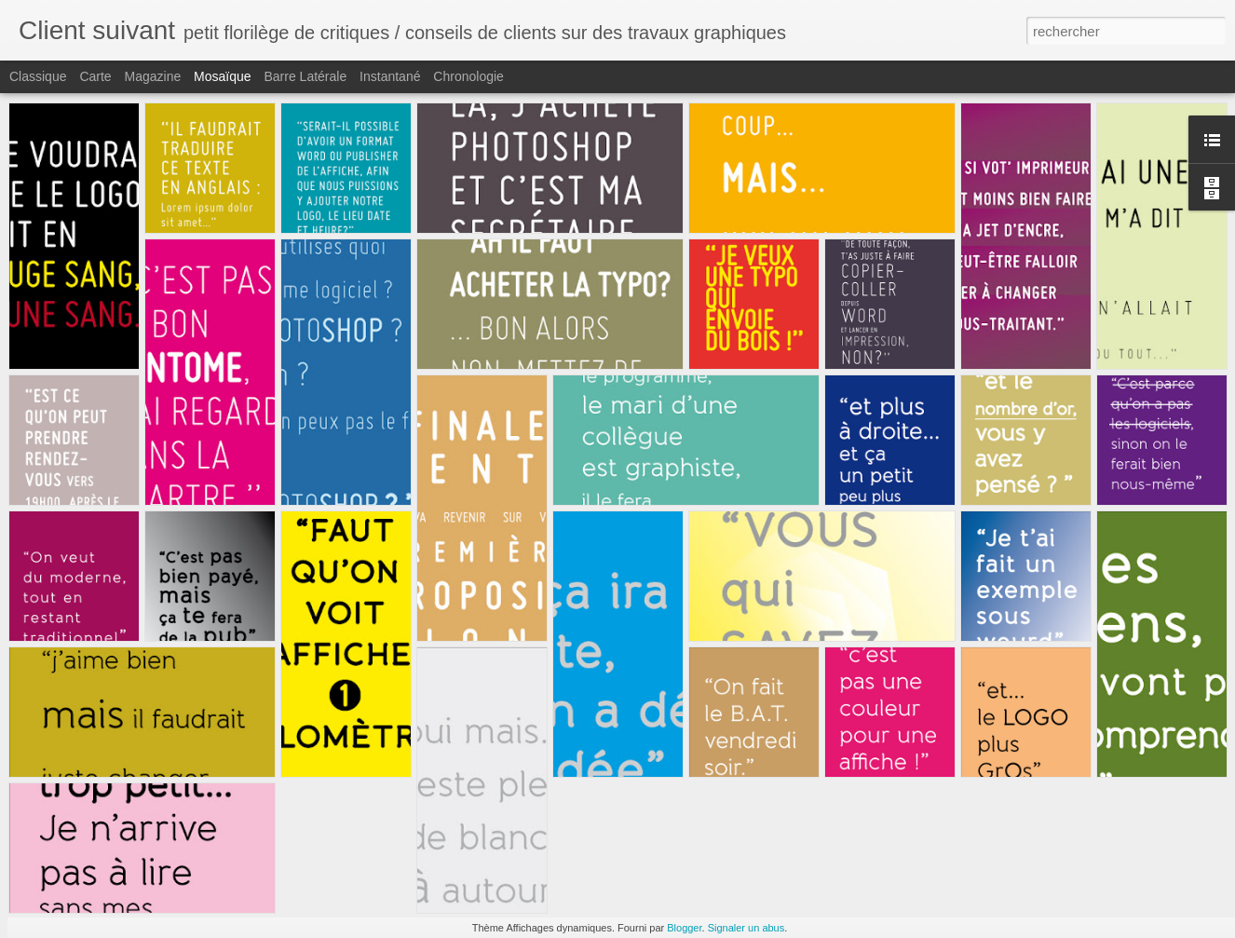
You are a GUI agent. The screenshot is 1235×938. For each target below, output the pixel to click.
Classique (37, 76)
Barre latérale (305, 76)
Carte (95, 76)
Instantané (390, 76)
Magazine (153, 76)
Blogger (684, 927)
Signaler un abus (746, 927)
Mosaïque (222, 76)
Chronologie (468, 76)
